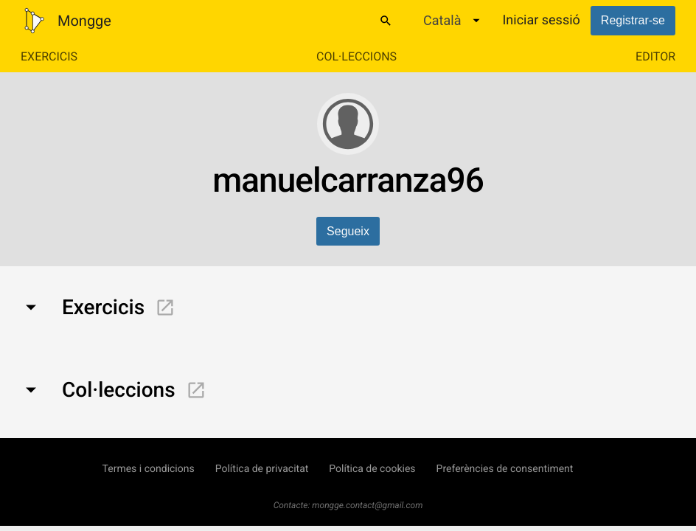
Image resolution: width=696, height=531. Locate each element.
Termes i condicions (148, 469)
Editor (655, 56)
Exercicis (49, 56)
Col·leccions (356, 56)
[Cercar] (385, 20)
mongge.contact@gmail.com (367, 505)
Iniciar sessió (541, 20)
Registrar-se (633, 20)
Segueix (348, 231)
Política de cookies (372, 469)
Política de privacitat (262, 469)
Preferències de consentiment (505, 469)
